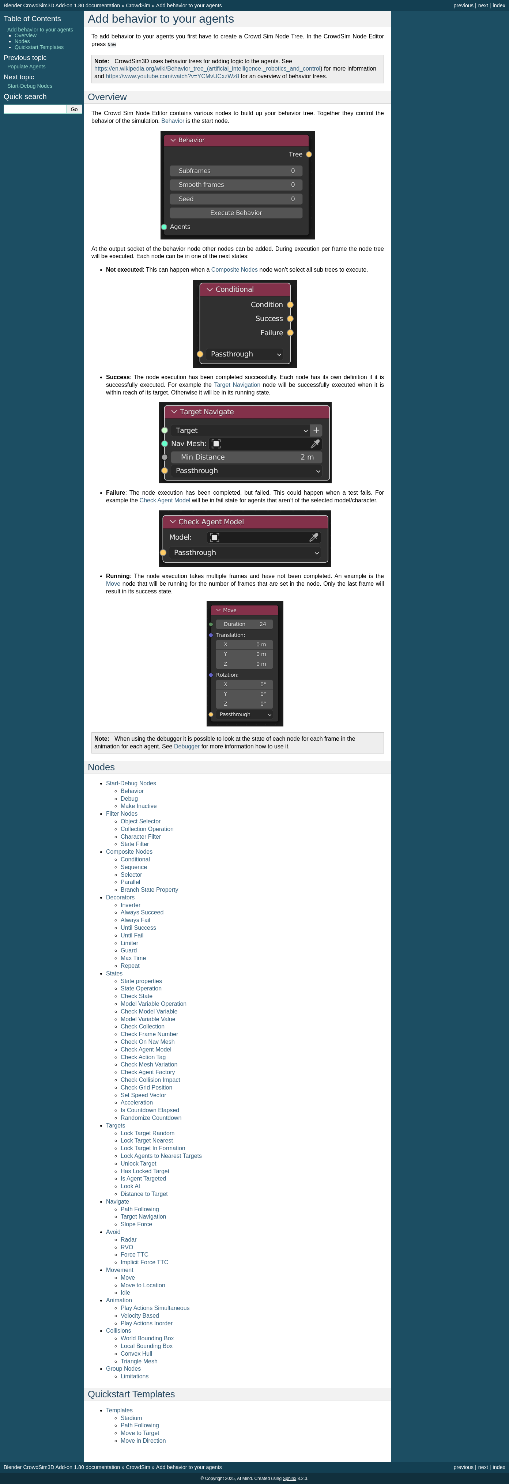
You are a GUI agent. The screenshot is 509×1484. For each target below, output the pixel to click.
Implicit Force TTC (144, 1262)
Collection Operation (147, 829)
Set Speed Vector (143, 1095)
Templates (119, 1410)
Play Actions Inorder (147, 1323)
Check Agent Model (146, 1049)
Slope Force (136, 1224)
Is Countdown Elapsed (150, 1110)
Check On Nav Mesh (148, 1041)
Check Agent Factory (148, 1072)
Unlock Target (139, 1163)
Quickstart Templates (39, 47)
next (483, 5)
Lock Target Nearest (147, 1140)
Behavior (132, 791)
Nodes (22, 41)
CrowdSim (138, 5)
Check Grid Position (146, 1087)
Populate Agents (26, 66)
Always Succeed (142, 912)
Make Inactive (139, 806)
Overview (26, 35)
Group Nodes (123, 1368)
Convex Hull (136, 1353)
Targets (115, 1125)
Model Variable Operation (153, 1003)
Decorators (120, 897)
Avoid (113, 1231)
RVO (127, 1247)
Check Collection (143, 1026)
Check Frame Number (149, 1034)
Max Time (133, 958)
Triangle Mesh (139, 1361)
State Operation (141, 988)
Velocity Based (140, 1315)
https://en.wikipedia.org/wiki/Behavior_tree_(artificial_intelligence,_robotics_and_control (207, 68)
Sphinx (289, 1478)
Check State (136, 996)
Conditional (135, 859)
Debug (129, 798)
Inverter (130, 905)
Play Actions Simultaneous (155, 1307)
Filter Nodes (121, 813)
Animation (119, 1300)
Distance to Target (144, 1193)
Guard (129, 950)
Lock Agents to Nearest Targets (161, 1155)
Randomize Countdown (151, 1117)
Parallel (130, 882)
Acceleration (137, 1102)
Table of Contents (32, 19)
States (114, 973)
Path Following (140, 1209)
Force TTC (134, 1254)
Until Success (138, 927)
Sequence (134, 867)
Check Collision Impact (150, 1079)
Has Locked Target (145, 1171)
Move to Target (140, 1433)
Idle (125, 1292)
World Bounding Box (147, 1338)
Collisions (118, 1330)
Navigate (117, 1201)
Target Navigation (143, 1216)
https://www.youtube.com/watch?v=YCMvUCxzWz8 (172, 76)
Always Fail (135, 920)
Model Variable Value (148, 1019)
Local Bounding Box (147, 1346)
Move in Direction (143, 1440)
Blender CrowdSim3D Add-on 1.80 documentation (62, 5)
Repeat (130, 965)
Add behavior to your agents (189, 5)
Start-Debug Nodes (131, 783)
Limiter (129, 943)
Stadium (131, 1418)
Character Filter (141, 836)
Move (128, 1277)
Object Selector (141, 821)
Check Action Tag (143, 1057)
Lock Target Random (147, 1133)
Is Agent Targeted (143, 1178)
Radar (129, 1239)
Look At (130, 1186)
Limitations (134, 1376)
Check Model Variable (149, 1011)
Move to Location (143, 1285)
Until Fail (132, 935)
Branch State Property (149, 889)
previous (463, 5)
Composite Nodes (129, 851)
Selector (131, 874)
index (499, 5)
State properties (141, 981)
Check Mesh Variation (149, 1064)
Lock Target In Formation (153, 1148)
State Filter (135, 844)
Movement (119, 1269)
